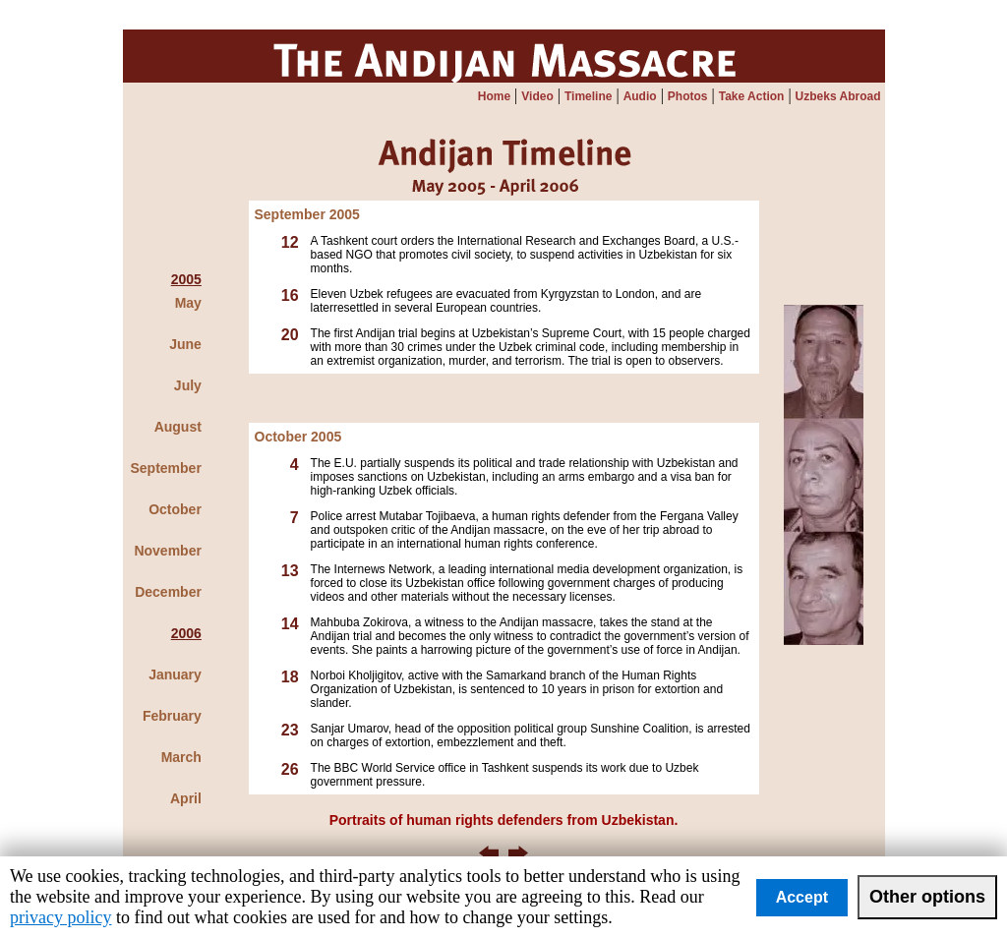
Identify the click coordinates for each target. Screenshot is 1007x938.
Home (494, 96)
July (188, 385)
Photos (688, 96)
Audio (640, 96)
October (175, 509)
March (181, 757)
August (178, 427)
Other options (927, 897)
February (172, 716)
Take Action (752, 96)
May (188, 303)
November (167, 550)
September (166, 468)
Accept (802, 897)
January (175, 674)
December (168, 592)
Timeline (588, 96)
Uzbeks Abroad (838, 96)
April (186, 798)
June (185, 344)
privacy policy (60, 917)
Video (537, 96)
